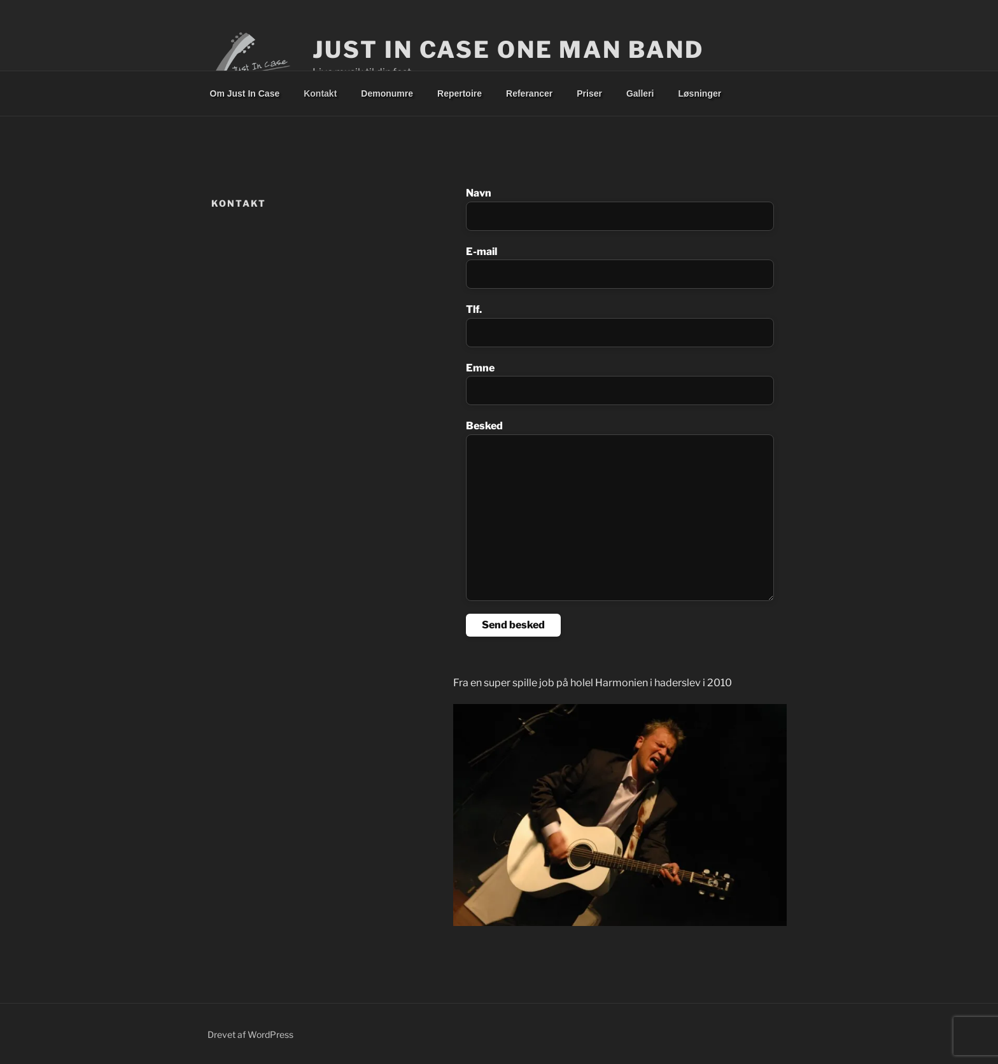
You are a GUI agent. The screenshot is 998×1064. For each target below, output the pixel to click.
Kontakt (320, 93)
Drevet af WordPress (250, 1034)
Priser (589, 93)
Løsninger (700, 93)
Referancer (529, 93)
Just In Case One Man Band (508, 50)
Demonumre (387, 93)
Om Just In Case (245, 93)
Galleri (640, 93)
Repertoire (459, 93)
